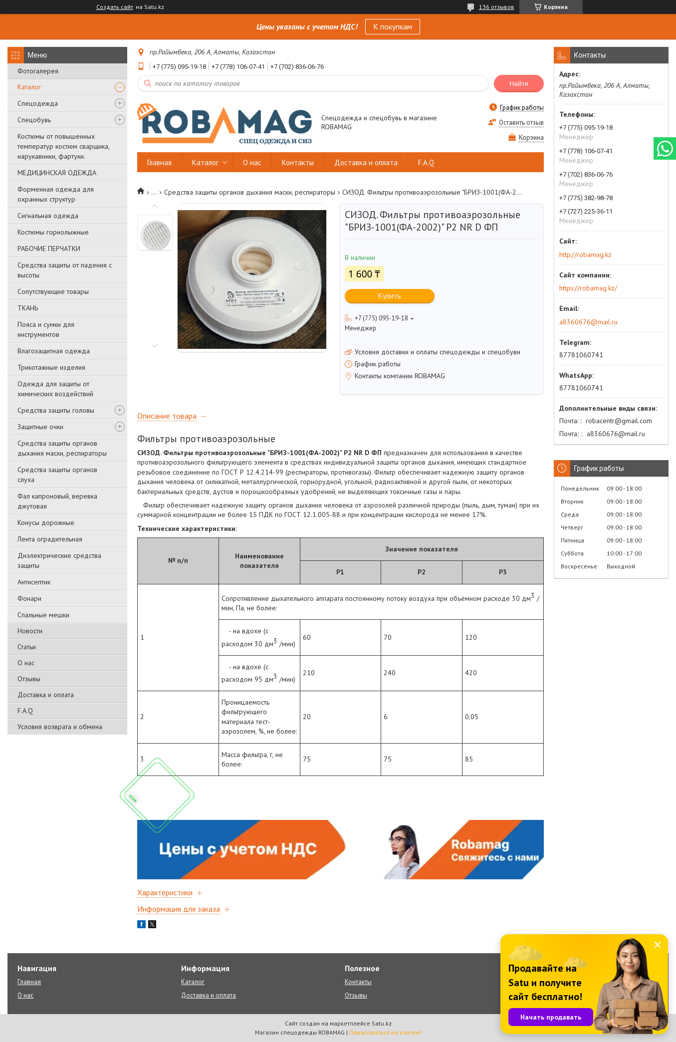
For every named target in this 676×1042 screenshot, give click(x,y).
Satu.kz (382, 1023)
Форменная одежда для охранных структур (55, 194)
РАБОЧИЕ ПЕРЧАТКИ (48, 248)
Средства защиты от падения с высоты (64, 269)
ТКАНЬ (27, 307)
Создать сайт (114, 6)
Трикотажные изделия (51, 367)
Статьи (26, 646)
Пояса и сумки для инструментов (45, 329)
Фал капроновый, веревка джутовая (57, 501)
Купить (389, 295)
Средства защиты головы (55, 410)
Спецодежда (37, 103)
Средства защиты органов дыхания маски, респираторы (62, 448)
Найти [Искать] (518, 83)
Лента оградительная (49, 538)
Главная (159, 162)
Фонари (29, 598)
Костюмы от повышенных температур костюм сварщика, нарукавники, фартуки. (63, 146)
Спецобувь (34, 119)
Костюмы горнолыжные (53, 232)
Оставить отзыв (521, 122)
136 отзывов (496, 6)
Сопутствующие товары (53, 291)
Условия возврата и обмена (59, 726)
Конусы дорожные (45, 522)
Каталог (29, 86)
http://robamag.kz (585, 254)
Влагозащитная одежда (53, 350)
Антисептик (33, 581)
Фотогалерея (37, 70)
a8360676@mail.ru (588, 321)
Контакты (298, 162)
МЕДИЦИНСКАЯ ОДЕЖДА (56, 172)
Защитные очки (40, 426)
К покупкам (392, 26)
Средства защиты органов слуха (57, 474)
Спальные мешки (43, 614)
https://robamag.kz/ (588, 287)
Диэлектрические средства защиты (59, 560)
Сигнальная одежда (47, 215)
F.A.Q (25, 710)
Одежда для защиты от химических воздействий (55, 388)
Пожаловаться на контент (385, 1032)
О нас (25, 662)
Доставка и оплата (45, 694)
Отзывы (28, 678)
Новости (29, 630)
